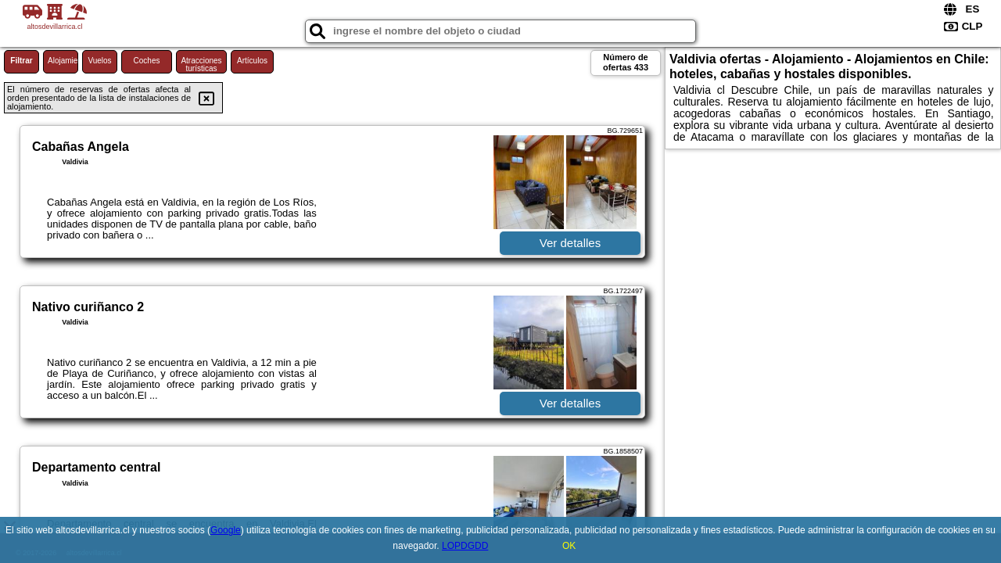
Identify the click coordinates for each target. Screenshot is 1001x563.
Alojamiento (63, 60)
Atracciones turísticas (201, 64)
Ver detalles (570, 242)
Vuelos (99, 60)
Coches (147, 60)
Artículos (252, 60)
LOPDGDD (465, 545)
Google (225, 530)
